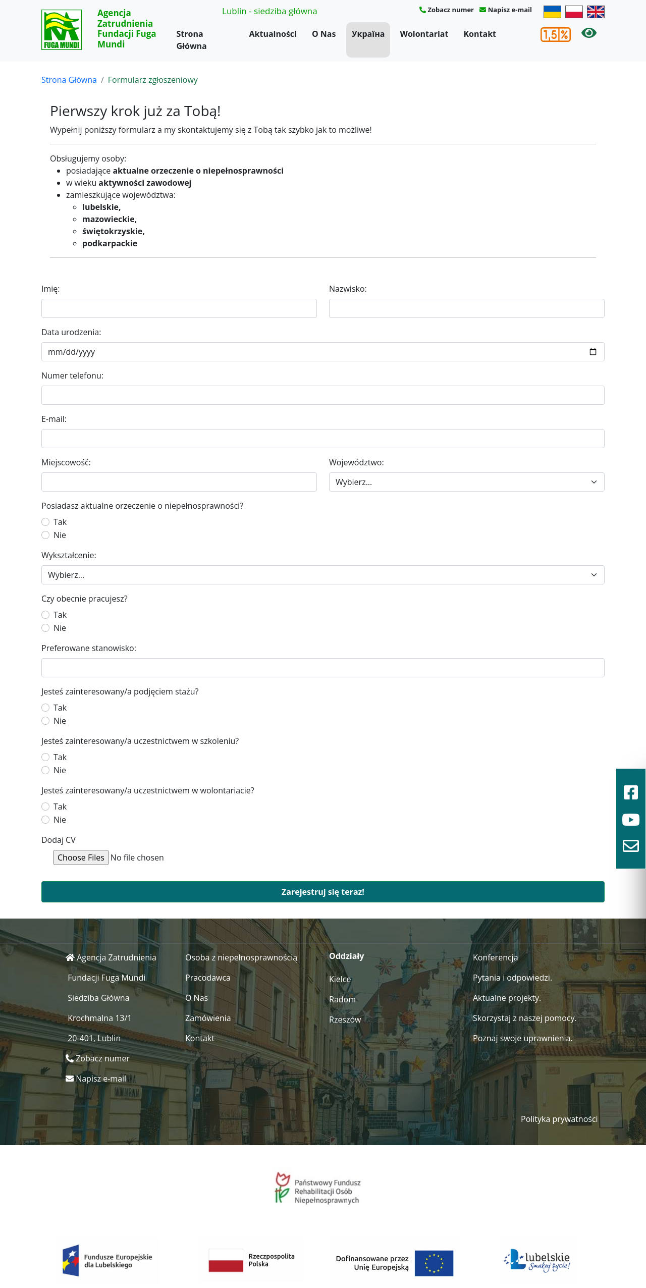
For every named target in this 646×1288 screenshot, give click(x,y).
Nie (59, 535)
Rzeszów (345, 1019)
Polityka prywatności (559, 1118)
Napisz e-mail (510, 9)
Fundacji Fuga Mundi (106, 977)
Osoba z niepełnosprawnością (241, 957)
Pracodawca (208, 977)
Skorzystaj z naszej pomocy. (525, 1018)
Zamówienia (208, 1018)
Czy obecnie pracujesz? (84, 598)
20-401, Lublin (94, 1038)
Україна (368, 33)
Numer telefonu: (72, 375)
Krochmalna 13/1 (100, 1018)
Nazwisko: (348, 288)
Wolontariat (424, 33)
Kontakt (479, 33)
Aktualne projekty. (507, 997)
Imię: (50, 288)
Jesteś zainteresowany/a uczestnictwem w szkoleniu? (140, 740)
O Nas (324, 33)
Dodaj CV (58, 839)
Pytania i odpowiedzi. (512, 977)
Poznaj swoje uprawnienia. (523, 1038)
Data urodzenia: (71, 332)
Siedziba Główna (98, 997)
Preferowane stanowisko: (88, 648)
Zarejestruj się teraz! (323, 891)
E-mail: (54, 418)
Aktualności (273, 33)
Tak (60, 521)
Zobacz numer (450, 9)
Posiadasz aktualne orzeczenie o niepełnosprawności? (142, 505)
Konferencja (495, 957)
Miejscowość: (66, 462)
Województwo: (356, 462)
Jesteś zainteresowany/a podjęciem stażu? (119, 691)
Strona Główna (192, 39)
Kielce (340, 979)
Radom (342, 999)
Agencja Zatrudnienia (116, 957)
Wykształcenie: (68, 555)
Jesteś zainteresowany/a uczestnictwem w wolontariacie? (147, 790)
